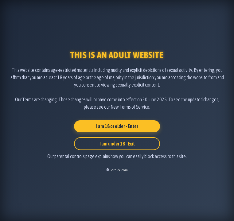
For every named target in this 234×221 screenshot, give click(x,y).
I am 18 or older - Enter (117, 126)
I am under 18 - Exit (117, 143)
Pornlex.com (119, 170)
